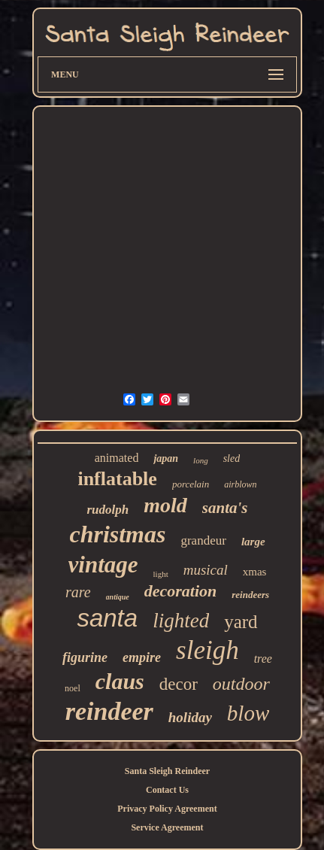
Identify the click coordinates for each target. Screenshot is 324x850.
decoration (180, 590)
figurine (84, 657)
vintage (103, 564)
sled (232, 458)
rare (78, 592)
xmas (255, 572)
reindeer (109, 711)
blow (248, 713)
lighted (181, 620)
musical (205, 570)
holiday (190, 717)
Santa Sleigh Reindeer (167, 771)
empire (142, 657)
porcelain (190, 484)
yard (240, 622)
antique (117, 597)
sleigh (207, 650)
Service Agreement (167, 827)
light (160, 573)
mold (165, 505)
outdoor (241, 684)
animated (117, 457)
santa (107, 618)
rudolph (107, 509)
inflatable (116, 479)
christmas (117, 534)
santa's (225, 508)
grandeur (203, 540)
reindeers (250, 594)
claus (119, 681)
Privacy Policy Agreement (167, 808)
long (200, 460)
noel (72, 688)
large (253, 542)
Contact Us (167, 790)
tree (263, 658)
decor (178, 684)
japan (165, 458)
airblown (240, 484)
